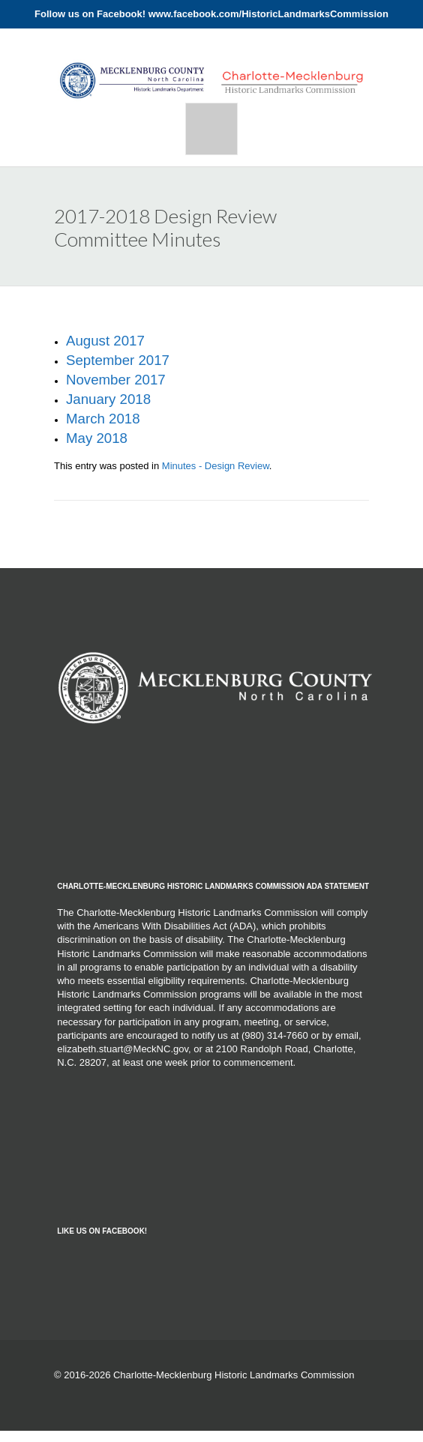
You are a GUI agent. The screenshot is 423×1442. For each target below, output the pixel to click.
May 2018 (97, 438)
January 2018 (108, 399)
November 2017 (116, 379)
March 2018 (103, 418)
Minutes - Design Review (215, 465)
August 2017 (105, 341)
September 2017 (118, 360)
